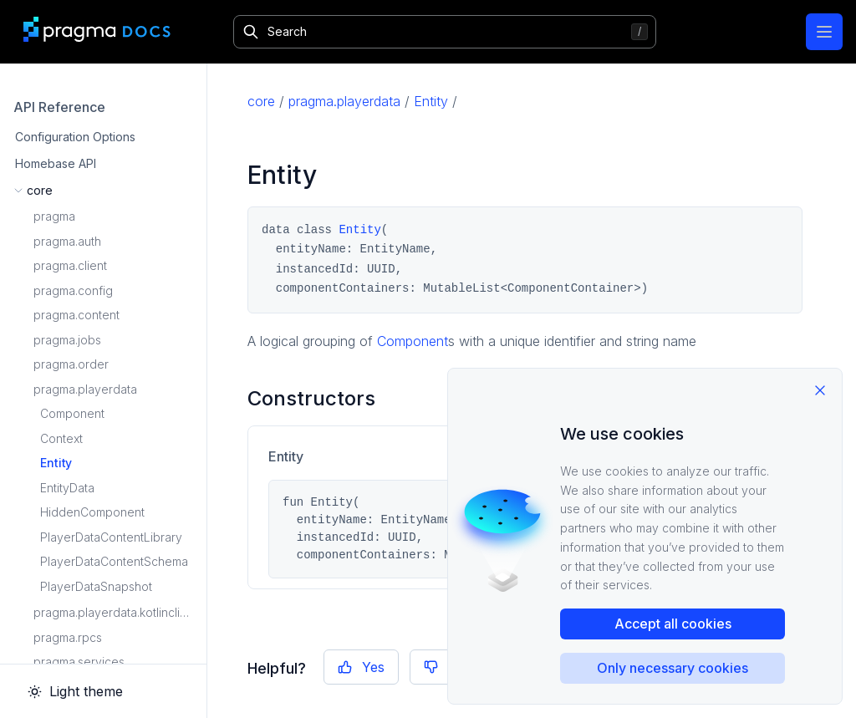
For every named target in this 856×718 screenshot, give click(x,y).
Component (72, 413)
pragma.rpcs (67, 637)
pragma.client (70, 265)
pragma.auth (67, 241)
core (261, 101)
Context (61, 438)
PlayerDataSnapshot (96, 586)
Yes (361, 667)
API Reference (59, 107)
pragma (54, 216)
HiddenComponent (92, 512)
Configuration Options (75, 137)
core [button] (40, 190)
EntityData (67, 488)
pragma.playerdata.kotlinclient (115, 612)
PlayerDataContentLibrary (111, 537)
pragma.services (79, 661)
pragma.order (71, 364)
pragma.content (76, 315)
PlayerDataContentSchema (114, 561)
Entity (56, 463)
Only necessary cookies (672, 667)
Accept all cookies (672, 623)
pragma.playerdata (85, 389)
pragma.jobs (67, 340)
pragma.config (73, 290)
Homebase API (55, 163)
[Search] (444, 31)
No (445, 667)
